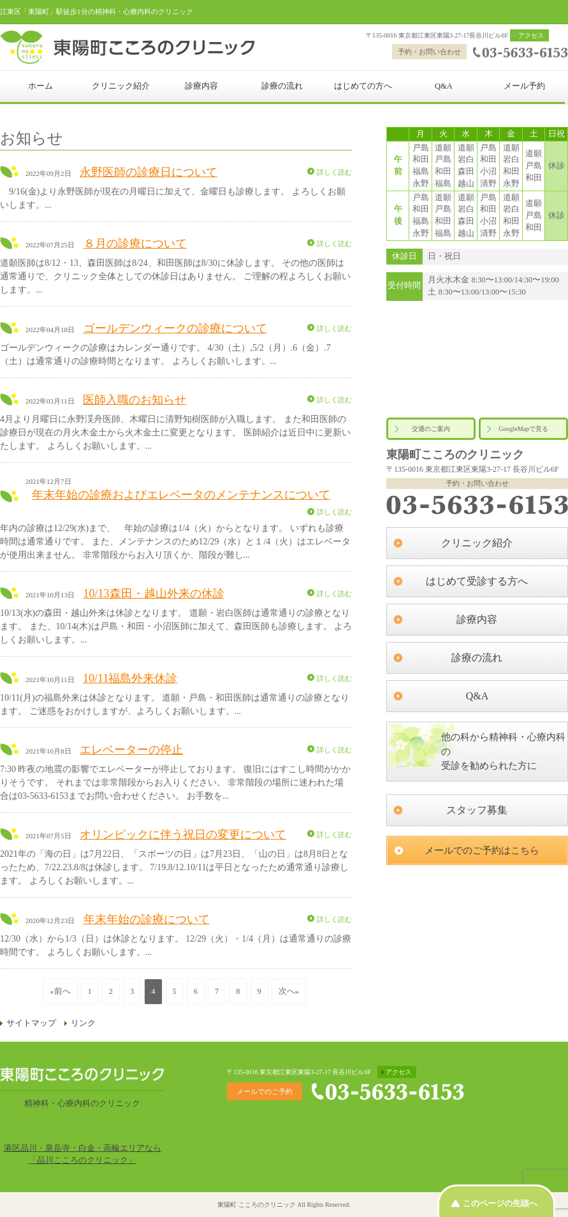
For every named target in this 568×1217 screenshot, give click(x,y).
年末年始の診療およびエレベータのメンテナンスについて (181, 494)
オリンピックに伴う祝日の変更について (183, 834)
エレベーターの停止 (131, 749)
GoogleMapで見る (523, 428)
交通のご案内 (431, 428)
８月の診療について (135, 243)
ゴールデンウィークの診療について (175, 328)
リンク (83, 1023)
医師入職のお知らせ (134, 399)
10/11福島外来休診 (130, 678)
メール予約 (524, 86)
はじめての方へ (363, 86)
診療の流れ (282, 86)
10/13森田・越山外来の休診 (154, 593)
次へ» (289, 991)
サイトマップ (31, 1023)
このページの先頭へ (500, 1203)
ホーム (40, 86)
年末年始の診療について (147, 919)
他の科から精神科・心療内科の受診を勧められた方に (503, 751)
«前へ (60, 991)
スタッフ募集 (476, 810)
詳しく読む (334, 172)
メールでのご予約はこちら (482, 850)
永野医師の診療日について (148, 172)
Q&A (444, 86)
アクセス (531, 35)
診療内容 (201, 86)
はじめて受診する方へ (477, 581)
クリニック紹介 (121, 86)
